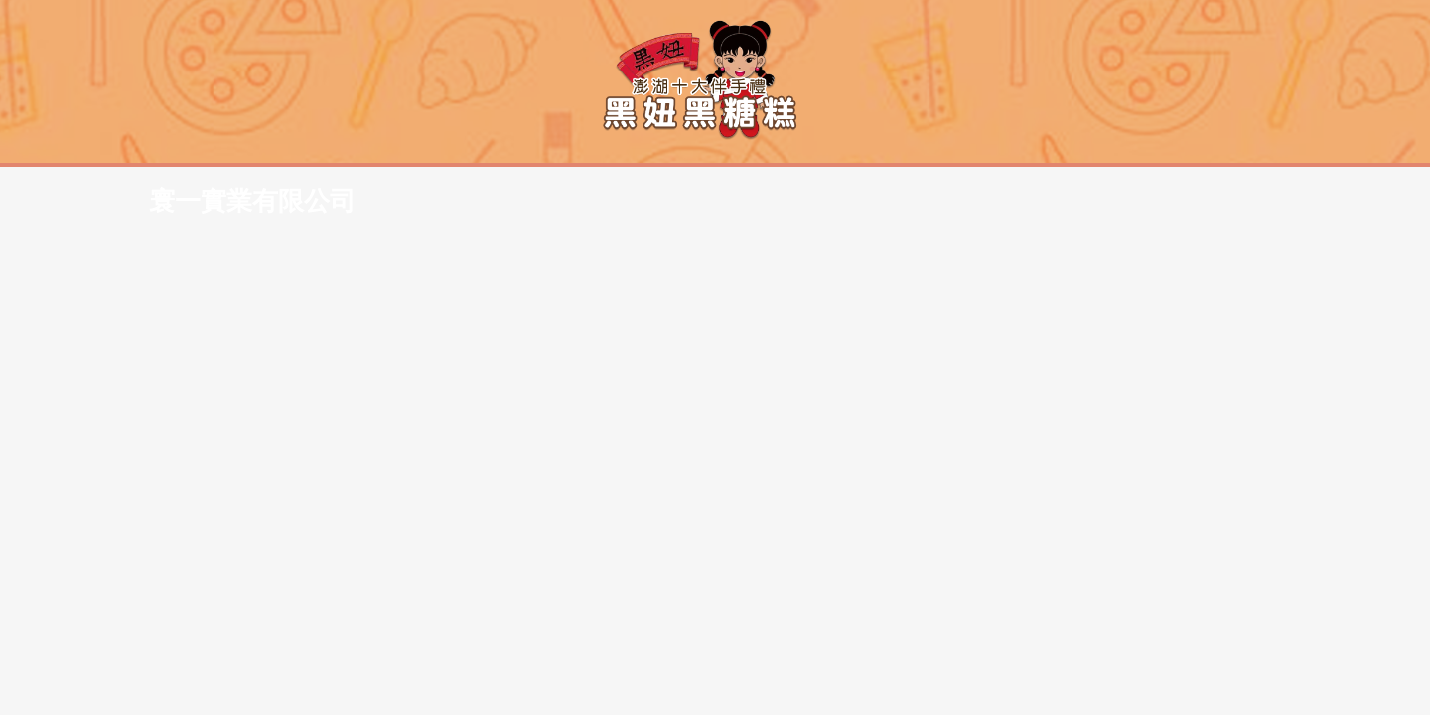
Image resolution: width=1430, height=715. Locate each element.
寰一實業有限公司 (474, 34)
